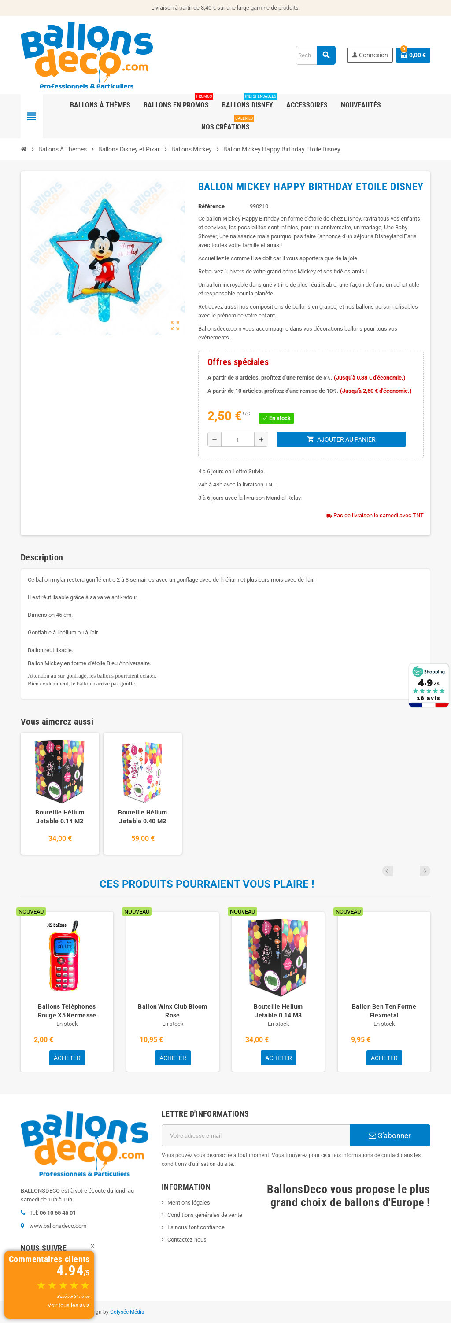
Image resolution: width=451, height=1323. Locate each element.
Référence (211, 206)
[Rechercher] (315, 55)
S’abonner (390, 1135)
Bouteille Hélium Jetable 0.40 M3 (142, 817)
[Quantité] (238, 439)
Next (425, 871)
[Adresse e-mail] (256, 1135)
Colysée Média (127, 1312)
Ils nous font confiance (196, 1227)
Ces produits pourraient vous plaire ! (207, 884)
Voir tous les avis (69, 1305)
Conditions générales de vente (204, 1215)
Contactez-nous (187, 1239)
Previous (413, 871)
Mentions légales (188, 1202)
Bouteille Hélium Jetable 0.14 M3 (59, 817)
